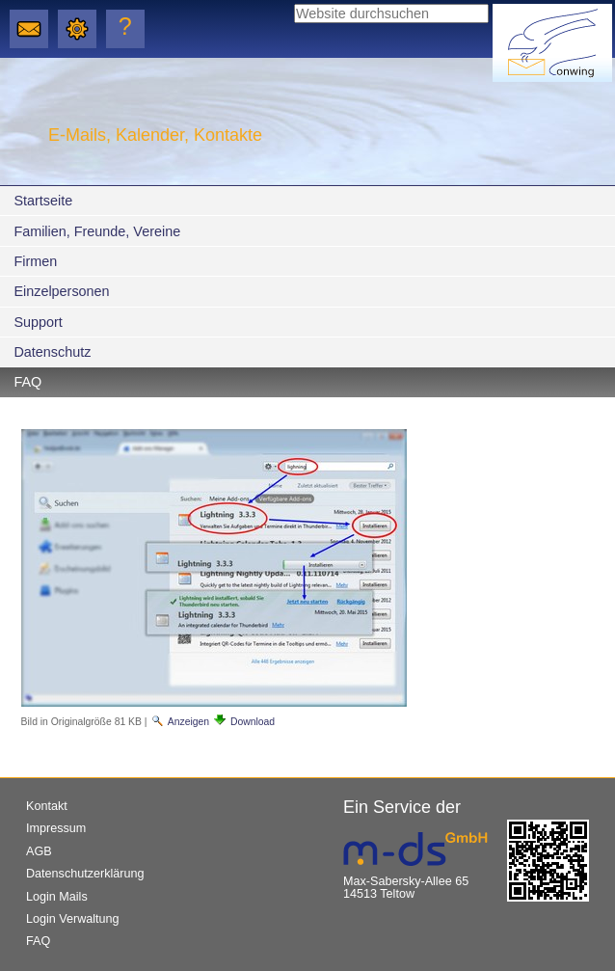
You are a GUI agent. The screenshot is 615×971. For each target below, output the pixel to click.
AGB (39, 851)
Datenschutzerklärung (85, 873)
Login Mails (57, 897)
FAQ (27, 382)
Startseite (42, 200)
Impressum (56, 828)
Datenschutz (52, 352)
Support (37, 322)
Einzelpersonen (61, 291)
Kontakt (46, 806)
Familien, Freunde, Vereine (96, 231)
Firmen (35, 261)
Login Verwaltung (73, 919)
